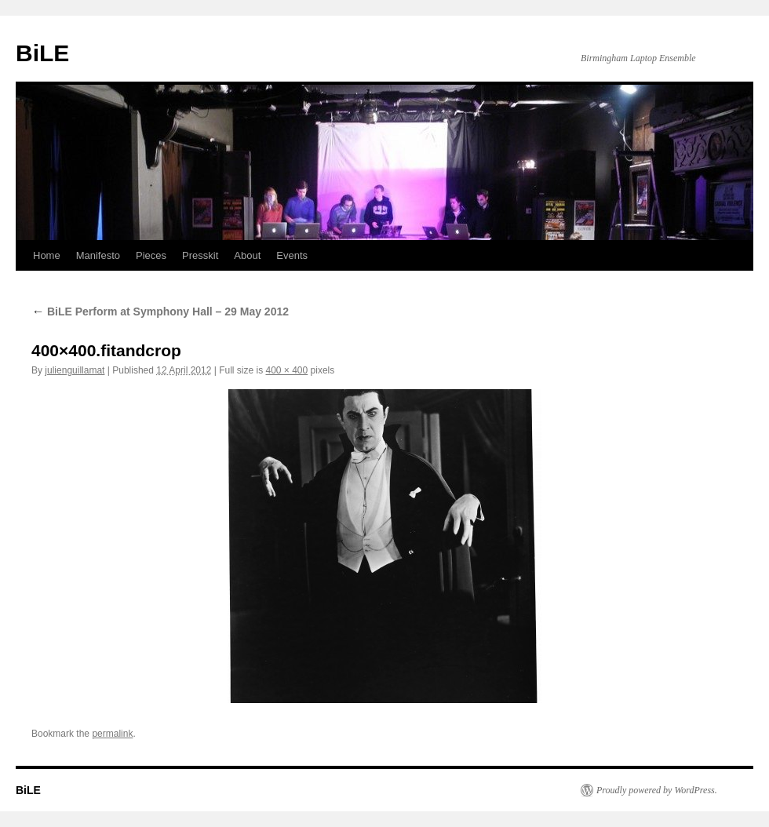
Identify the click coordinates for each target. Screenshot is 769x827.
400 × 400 (287, 370)
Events (292, 255)
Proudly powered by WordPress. (656, 790)
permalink (112, 733)
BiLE (42, 53)
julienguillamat (74, 370)
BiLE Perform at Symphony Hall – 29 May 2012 (160, 311)
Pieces (151, 255)
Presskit (200, 255)
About (247, 255)
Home (46, 255)
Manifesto (98, 255)
